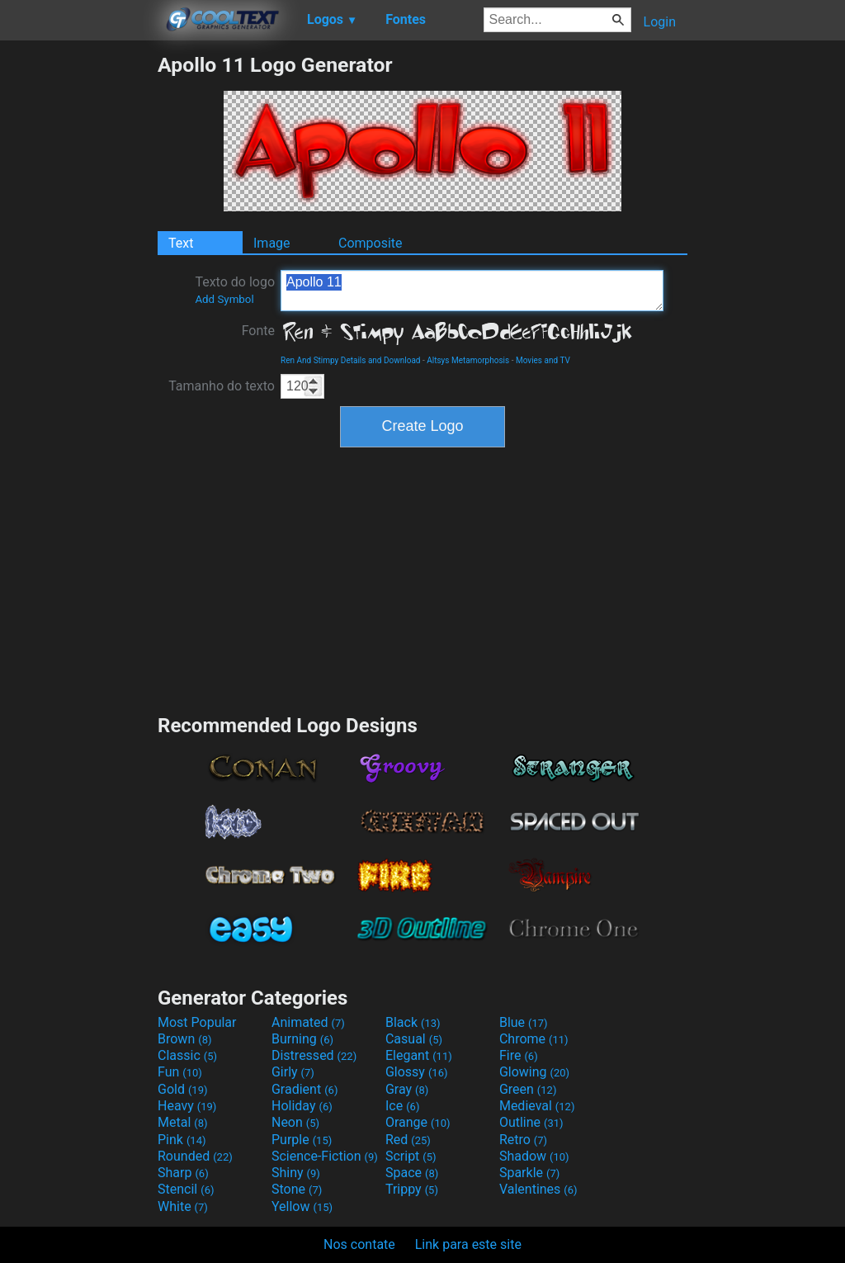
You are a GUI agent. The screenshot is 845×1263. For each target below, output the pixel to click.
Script (411, 1156)
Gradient (304, 1089)
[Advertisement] (78, 300)
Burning (302, 1039)
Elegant (418, 1055)
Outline (531, 1122)
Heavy (187, 1106)
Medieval (537, 1106)
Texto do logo (235, 289)
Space (411, 1172)
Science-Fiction (324, 1156)
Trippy (411, 1189)
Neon (295, 1122)
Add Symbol (224, 299)
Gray (406, 1089)
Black (413, 1022)
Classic (187, 1055)
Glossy (416, 1072)
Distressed (313, 1055)
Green (528, 1089)
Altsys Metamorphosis (468, 360)
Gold (183, 1089)
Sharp (183, 1172)
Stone (296, 1189)
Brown (184, 1039)
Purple (301, 1139)
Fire (518, 1055)
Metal (183, 1122)
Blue (523, 1022)
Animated (308, 1022)
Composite (370, 243)
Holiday (302, 1106)
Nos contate (359, 1244)
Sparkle (529, 1172)
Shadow (534, 1156)
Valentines (538, 1189)
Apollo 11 (472, 290)
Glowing (534, 1072)
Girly (292, 1072)
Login (660, 22)
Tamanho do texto (221, 386)
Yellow (302, 1206)
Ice (402, 1106)
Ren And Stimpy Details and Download (351, 360)
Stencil (186, 1189)
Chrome (534, 1039)
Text (180, 243)
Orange (418, 1122)
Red (408, 1139)
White (183, 1206)
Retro (523, 1139)
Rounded (195, 1156)
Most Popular (197, 1022)
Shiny (295, 1172)
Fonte (258, 330)
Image (271, 243)
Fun (180, 1072)
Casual (413, 1039)
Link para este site (468, 1244)
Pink (182, 1139)
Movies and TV (543, 360)
